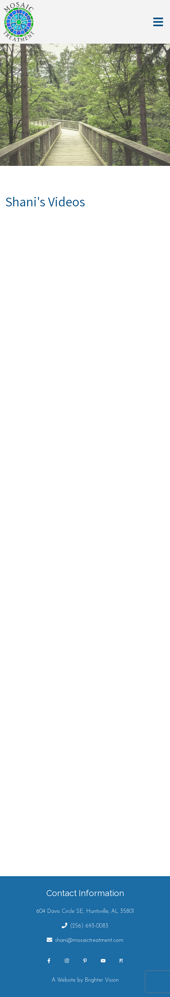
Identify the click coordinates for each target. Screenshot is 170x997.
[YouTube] (103, 960)
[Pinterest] (85, 960)
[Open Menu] (158, 22)
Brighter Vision (102, 980)
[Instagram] (67, 960)
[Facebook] (48, 960)
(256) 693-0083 (89, 926)
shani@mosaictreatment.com (89, 940)
